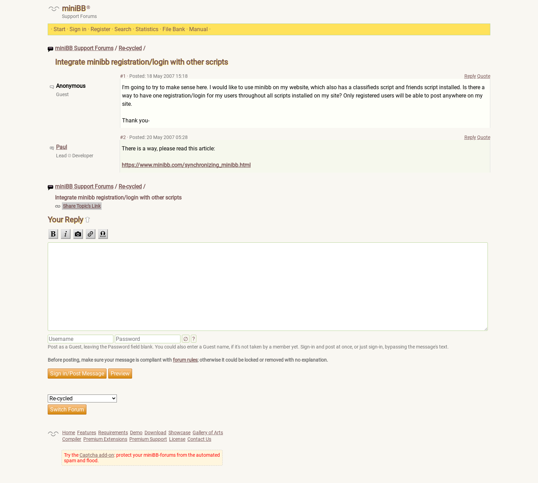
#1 (123, 76)
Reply (470, 76)
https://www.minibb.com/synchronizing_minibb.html (186, 165)
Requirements (113, 432)
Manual (198, 29)
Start (59, 29)
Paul (61, 147)
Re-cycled (130, 48)
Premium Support (148, 439)
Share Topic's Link (82, 206)
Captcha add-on (97, 455)
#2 (123, 137)
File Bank (174, 29)
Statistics (147, 29)
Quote (483, 76)
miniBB (74, 8)
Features (86, 432)
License (177, 439)
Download (155, 432)
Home (68, 432)
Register (100, 29)
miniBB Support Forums (84, 48)
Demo (136, 432)
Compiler (71, 439)
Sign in (77, 29)
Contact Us (199, 439)
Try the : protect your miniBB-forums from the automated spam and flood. (142, 457)
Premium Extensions (105, 439)
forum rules (185, 360)
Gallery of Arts (208, 432)
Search (122, 29)
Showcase (179, 432)
